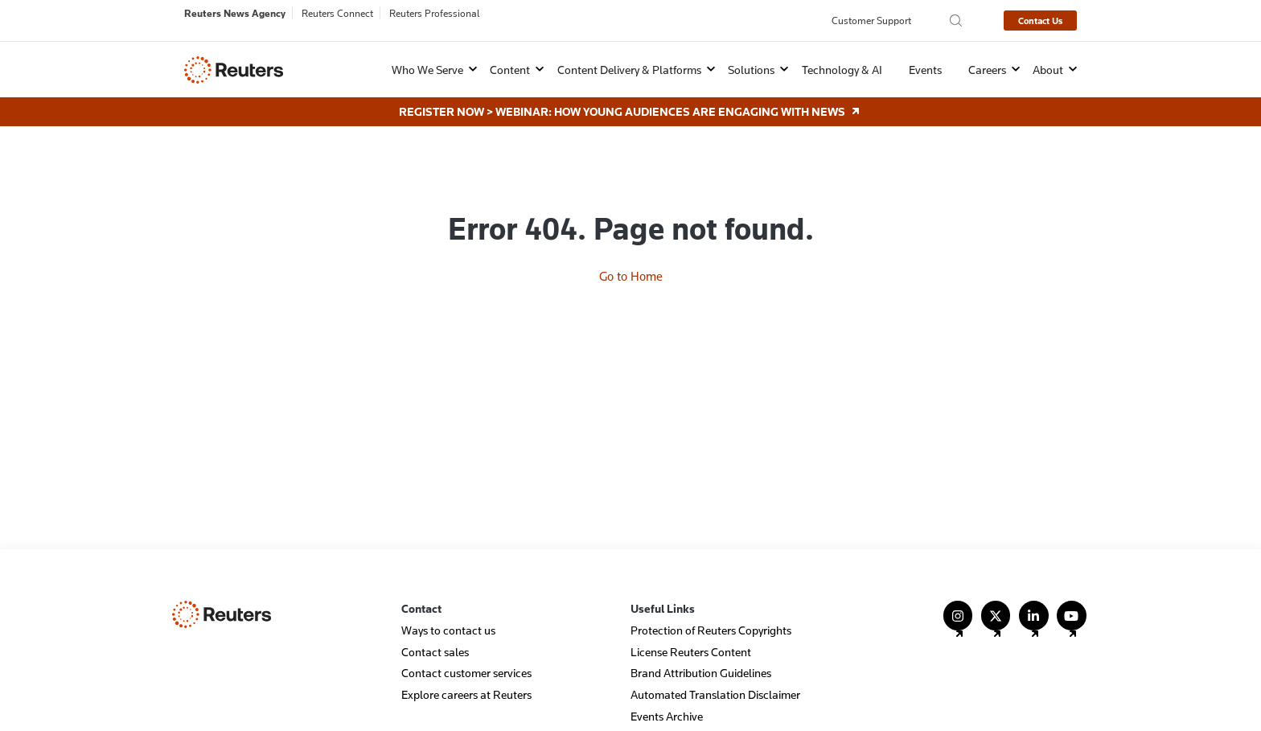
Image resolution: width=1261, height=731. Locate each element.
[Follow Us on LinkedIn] (1034, 623)
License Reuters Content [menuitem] (690, 651)
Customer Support (871, 20)
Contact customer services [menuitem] (466, 672)
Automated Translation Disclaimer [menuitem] (715, 694)
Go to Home (631, 276)
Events (925, 69)
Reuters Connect (337, 12)
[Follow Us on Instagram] (958, 623)
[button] (423, 69)
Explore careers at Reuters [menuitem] (466, 694)
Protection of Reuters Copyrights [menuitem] (710, 630)
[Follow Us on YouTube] (1071, 623)
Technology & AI (842, 69)
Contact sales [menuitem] (435, 651)
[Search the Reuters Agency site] (956, 20)
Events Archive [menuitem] (666, 716)
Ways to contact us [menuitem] (448, 630)
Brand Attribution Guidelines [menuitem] (700, 672)
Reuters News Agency (234, 12)
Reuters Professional (434, 12)
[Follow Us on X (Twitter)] (996, 623)
